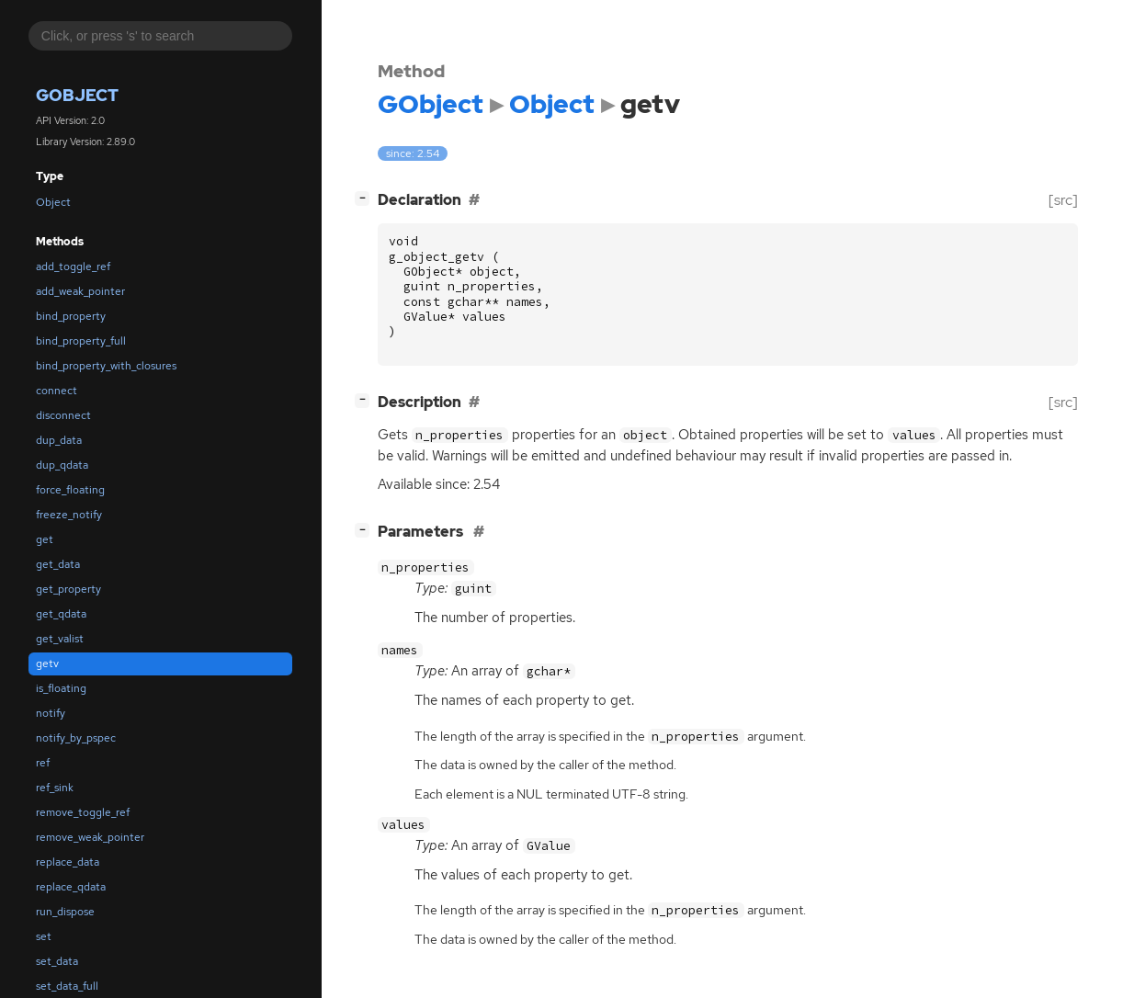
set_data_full (67, 986)
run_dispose (65, 911)
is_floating (61, 688)
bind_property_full (81, 341)
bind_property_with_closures (106, 365)
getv (47, 663)
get (44, 539)
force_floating (70, 489)
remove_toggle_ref (83, 812)
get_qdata (61, 614)
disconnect (63, 415)
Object (53, 202)
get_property (68, 589)
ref (43, 762)
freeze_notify (69, 514)
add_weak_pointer (80, 291)
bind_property (71, 316)
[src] (1063, 200)
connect (56, 390)
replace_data (67, 862)
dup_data (59, 440)
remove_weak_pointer (90, 837)
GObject (77, 95)
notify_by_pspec (76, 738)
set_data (57, 961)
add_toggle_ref (73, 266)
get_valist (60, 638)
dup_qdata (62, 465)
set (43, 936)
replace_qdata (71, 886)
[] (366, 198)
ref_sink (55, 787)
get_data (58, 564)
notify (50, 713)
